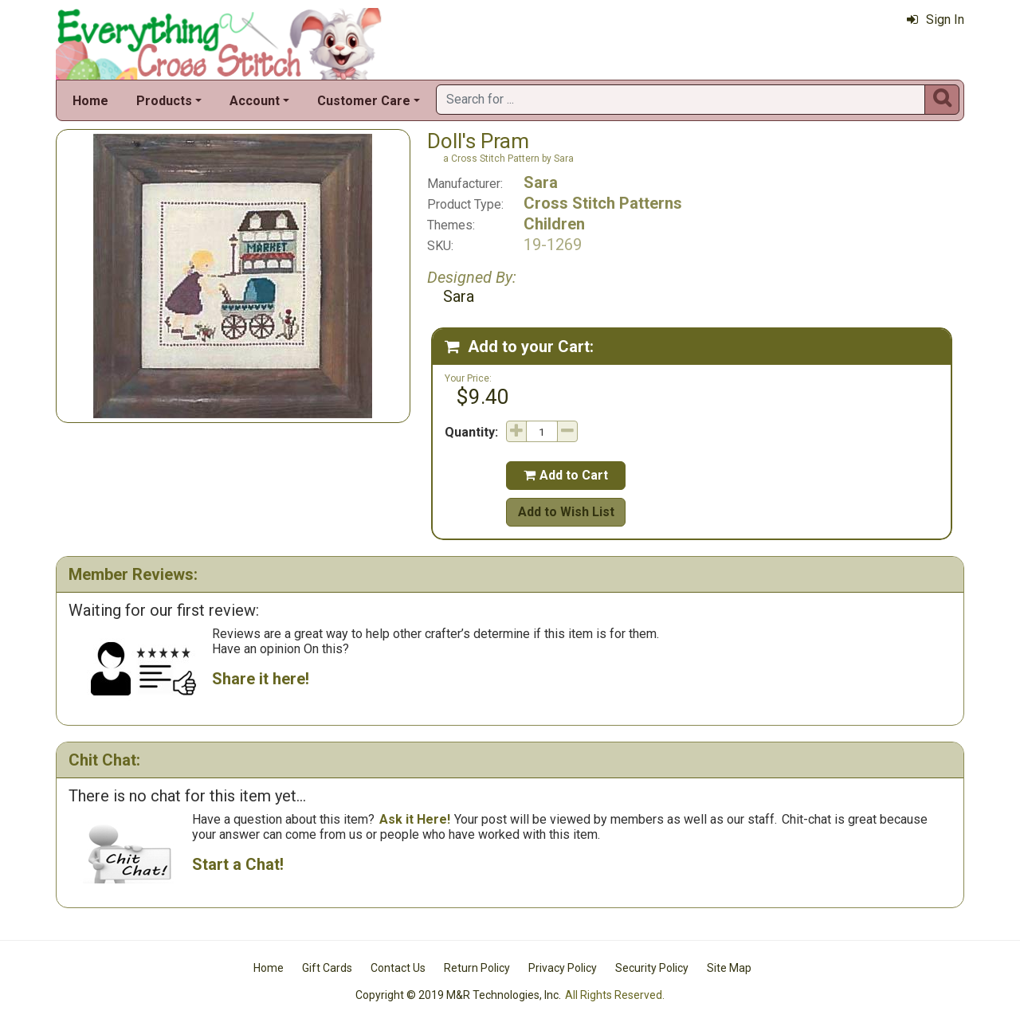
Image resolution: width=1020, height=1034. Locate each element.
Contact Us (398, 968)
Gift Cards (327, 968)
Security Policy (651, 968)
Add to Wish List (566, 511)
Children (554, 223)
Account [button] (255, 100)
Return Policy (477, 968)
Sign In (935, 19)
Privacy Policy (562, 968)
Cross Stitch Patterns (603, 203)
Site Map (729, 968)
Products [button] (164, 100)
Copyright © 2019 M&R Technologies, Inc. (458, 995)
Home (90, 100)
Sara (541, 182)
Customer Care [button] (363, 100)
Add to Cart (566, 475)
